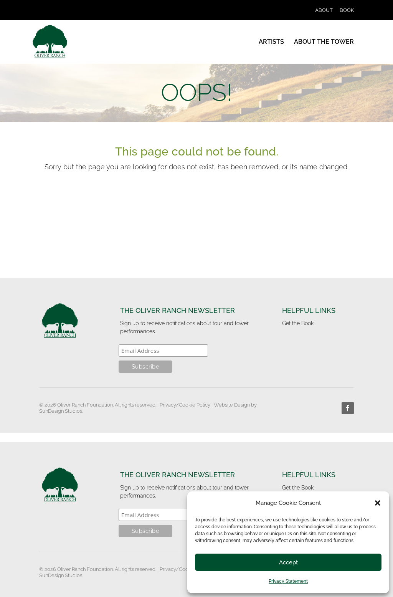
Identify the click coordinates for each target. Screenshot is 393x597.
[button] (377, 503)
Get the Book (298, 323)
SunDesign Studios (60, 411)
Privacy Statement (288, 581)
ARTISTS (271, 42)
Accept (288, 562)
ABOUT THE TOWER (324, 42)
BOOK (347, 10)
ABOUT (324, 10)
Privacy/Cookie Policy (185, 405)
